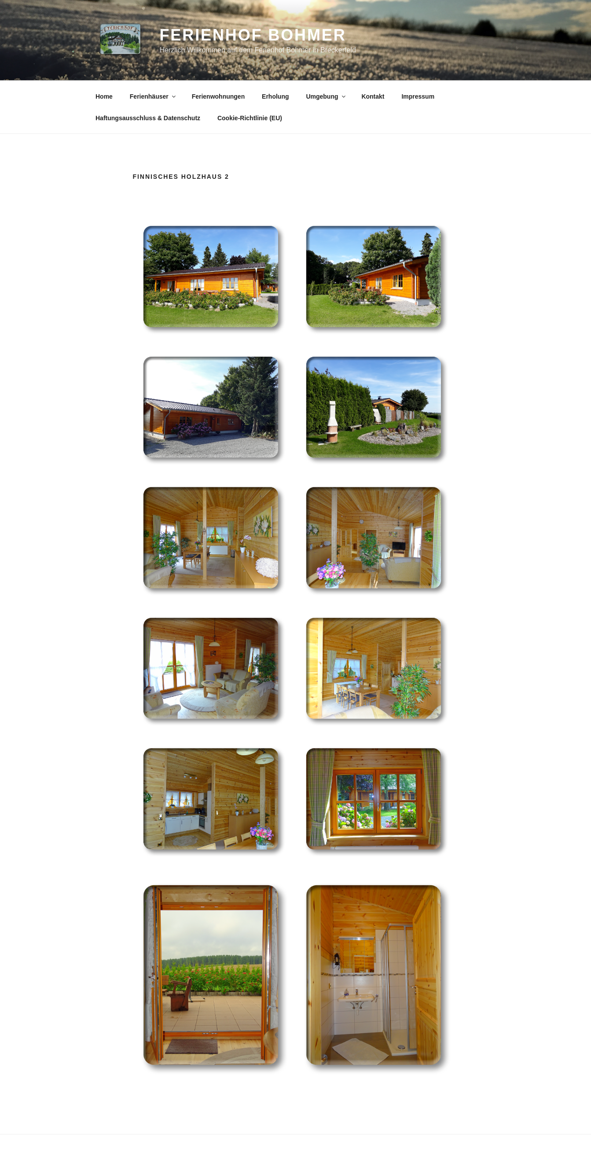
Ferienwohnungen (218, 96)
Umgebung (326, 96)
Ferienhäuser (153, 96)
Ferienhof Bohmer (253, 35)
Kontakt (372, 96)
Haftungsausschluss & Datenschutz (147, 118)
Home (104, 96)
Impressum (417, 96)
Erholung (275, 96)
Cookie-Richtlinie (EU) (249, 118)
